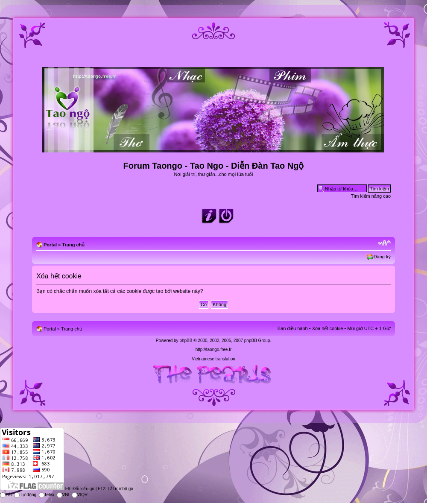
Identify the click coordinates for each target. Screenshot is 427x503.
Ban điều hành (293, 328)
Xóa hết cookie (327, 328)
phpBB (185, 340)
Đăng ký (382, 256)
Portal (50, 244)
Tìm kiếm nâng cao (371, 196)
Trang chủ (73, 244)
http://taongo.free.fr (214, 349)
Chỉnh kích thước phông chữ (384, 243)
